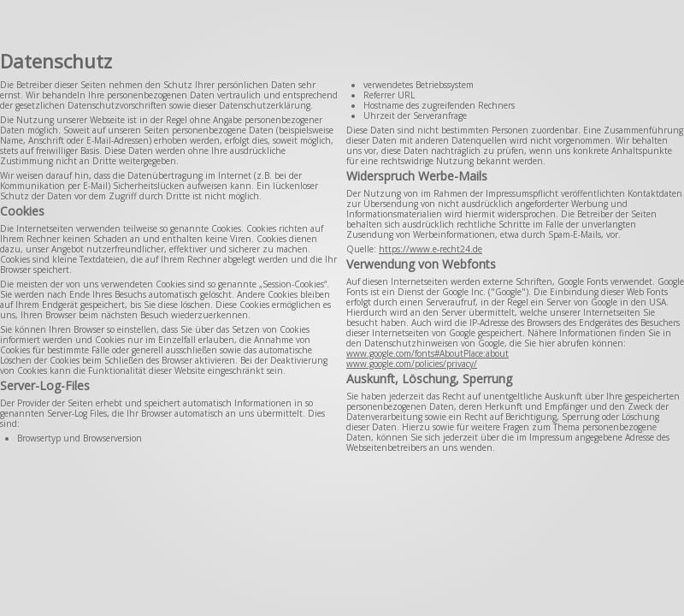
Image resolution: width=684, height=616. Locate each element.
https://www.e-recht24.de (430, 249)
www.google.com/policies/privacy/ (411, 364)
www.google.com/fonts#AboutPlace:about (427, 353)
